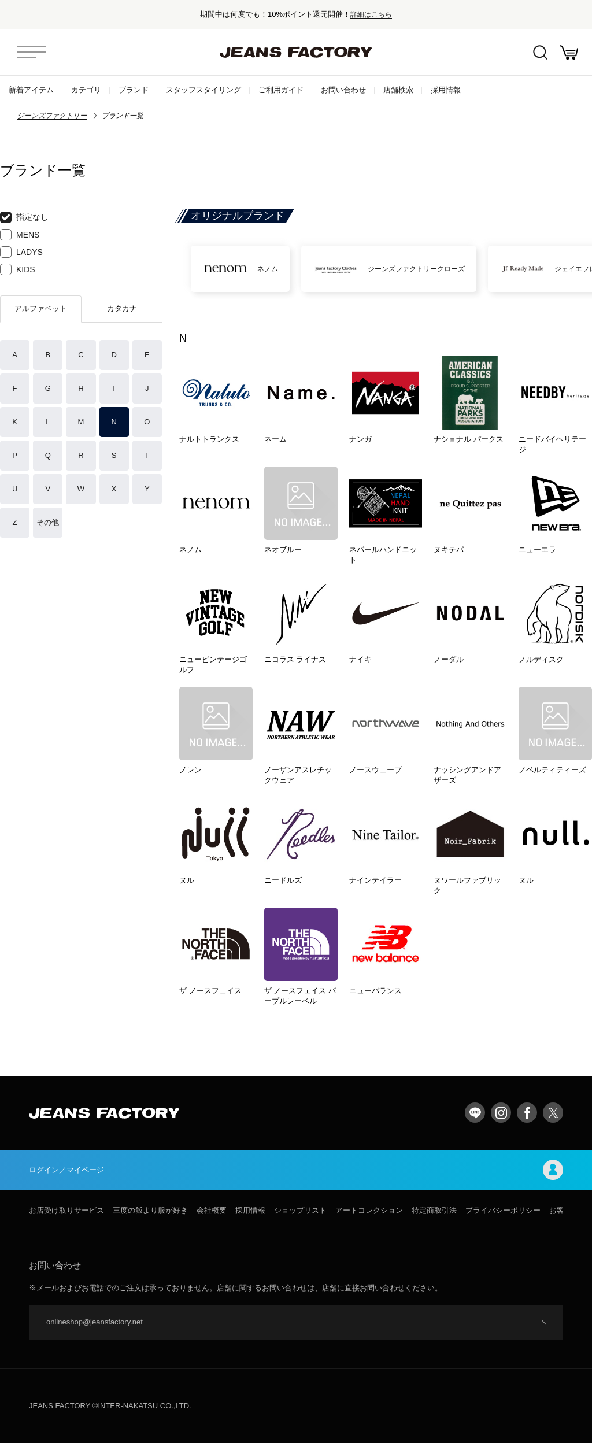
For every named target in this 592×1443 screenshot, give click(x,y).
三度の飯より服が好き (150, 1210)
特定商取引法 (434, 1210)
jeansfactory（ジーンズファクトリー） (296, 52)
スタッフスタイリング (203, 90)
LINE (475, 1112)
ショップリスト (300, 1210)
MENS (19, 234)
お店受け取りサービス (66, 1210)
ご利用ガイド (281, 90)
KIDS (17, 269)
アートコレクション (369, 1210)
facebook (527, 1112)
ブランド (134, 90)
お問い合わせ (343, 90)
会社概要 (212, 1210)
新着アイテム (31, 90)
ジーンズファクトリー (52, 116)
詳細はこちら (371, 14)
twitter (553, 1112)
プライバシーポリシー (503, 1210)
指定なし (24, 217)
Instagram (501, 1112)
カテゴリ (86, 90)
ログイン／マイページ (296, 1170)
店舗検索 (398, 90)
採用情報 (446, 90)
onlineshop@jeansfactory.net (94, 1322)
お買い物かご (569, 52)
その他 (47, 522)
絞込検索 (540, 52)
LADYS (21, 252)
